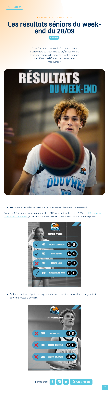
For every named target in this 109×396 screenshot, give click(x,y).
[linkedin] (58, 382)
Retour (14, 6)
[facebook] (52, 382)
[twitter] (65, 382)
